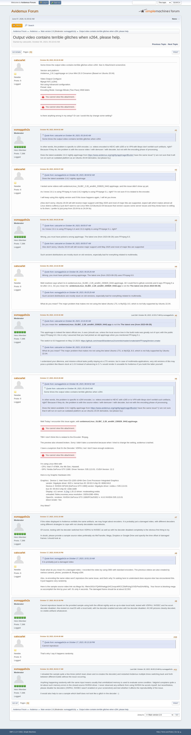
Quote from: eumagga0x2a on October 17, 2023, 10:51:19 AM (69, 559)
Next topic (173, 44)
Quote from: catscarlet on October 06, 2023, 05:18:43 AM (67, 136)
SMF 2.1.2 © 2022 (16, 732)
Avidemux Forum (24, 11)
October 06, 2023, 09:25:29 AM (51, 220)
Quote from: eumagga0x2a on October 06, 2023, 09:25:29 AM (69, 272)
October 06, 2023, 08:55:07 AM (51, 169)
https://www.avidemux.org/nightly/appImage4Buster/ (111, 155)
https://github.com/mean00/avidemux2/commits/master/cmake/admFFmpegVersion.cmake (120, 341)
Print (175, 52)
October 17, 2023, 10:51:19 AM (51, 517)
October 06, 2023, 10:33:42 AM (51, 315)
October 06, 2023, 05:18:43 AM (51, 60)
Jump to (140, 715)
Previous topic (159, 44)
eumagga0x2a (70, 31)
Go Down (16, 52)
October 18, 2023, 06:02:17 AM (51, 669)
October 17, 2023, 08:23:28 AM (51, 378)
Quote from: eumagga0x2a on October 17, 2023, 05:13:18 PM (69, 642)
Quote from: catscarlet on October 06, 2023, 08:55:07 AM (67, 226)
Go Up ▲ (178, 732)
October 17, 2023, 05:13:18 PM (51, 600)
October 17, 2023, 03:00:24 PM (51, 552)
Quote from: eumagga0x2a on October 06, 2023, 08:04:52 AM (69, 175)
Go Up (15, 703)
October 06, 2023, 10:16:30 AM (51, 266)
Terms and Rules (167, 732)
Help (158, 732)
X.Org (66, 491)
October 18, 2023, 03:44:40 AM (51, 636)
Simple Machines (30, 732)
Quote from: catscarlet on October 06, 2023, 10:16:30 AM (67, 321)
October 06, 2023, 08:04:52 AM (51, 130)
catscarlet (19, 60)
